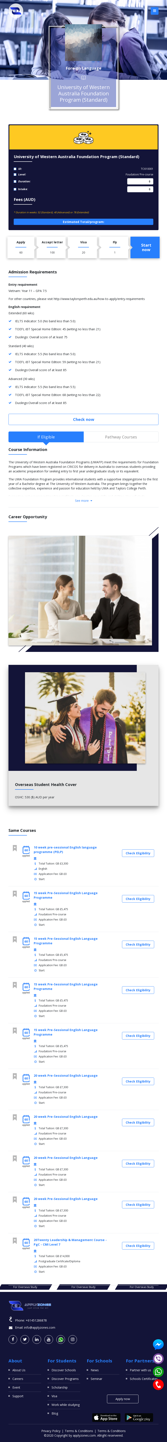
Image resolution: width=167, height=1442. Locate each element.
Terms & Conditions (79, 1431)
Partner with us (140, 1370)
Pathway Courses (121, 436)
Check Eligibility (138, 853)
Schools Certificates (144, 1379)
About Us (18, 1370)
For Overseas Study (83, 1287)
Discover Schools (64, 1370)
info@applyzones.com (39, 1327)
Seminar (96, 1379)
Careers (17, 1379)
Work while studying (66, 1405)
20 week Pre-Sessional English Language (66, 1075)
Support (17, 1396)
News (95, 1370)
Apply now (122, 1399)
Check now (83, 419)
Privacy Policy (50, 1431)
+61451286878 (36, 1320)
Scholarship (60, 1387)
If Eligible (46, 436)
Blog (55, 1413)
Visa (54, 1396)
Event (16, 1387)
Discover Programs (65, 1379)
